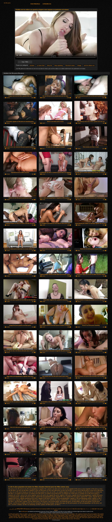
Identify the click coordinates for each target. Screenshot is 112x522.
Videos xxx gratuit (70, 514)
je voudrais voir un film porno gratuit (88, 493)
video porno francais (61, 518)
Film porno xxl (90, 515)
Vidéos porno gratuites (63, 516)
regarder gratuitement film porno (29, 498)
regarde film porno (54, 495)
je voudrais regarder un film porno (66, 492)
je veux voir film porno (40, 490)
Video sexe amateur (52, 516)
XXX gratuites (50, 515)
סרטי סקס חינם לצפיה (67, 509)
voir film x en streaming (29, 504)
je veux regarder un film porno (90, 489)
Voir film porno (7, 3)
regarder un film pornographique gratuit (80, 498)
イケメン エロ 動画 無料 (91, 509)
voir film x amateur (17, 504)
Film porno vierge (47, 514)
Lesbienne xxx (33, 516)
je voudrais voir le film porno (36, 493)
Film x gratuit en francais (81, 514)
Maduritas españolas (30, 509)
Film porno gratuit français (81, 516)
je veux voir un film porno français (17, 492)
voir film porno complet (19, 503)
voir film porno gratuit (71, 503)
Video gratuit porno (56, 517)
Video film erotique (32, 515)
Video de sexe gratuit (43, 516)
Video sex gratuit (76, 515)
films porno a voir (59, 489)
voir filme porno (49, 504)
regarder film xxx (97, 496)
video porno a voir (44, 500)
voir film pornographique (84, 503)
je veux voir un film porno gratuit (36, 492)
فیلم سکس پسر (12, 509)
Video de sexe (69, 518)
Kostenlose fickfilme (46, 509)
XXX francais (77, 518)
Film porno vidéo (95, 517)
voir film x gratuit (40, 504)
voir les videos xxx (89, 65)
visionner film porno (55, 500)
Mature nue (21, 517)
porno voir (39, 495)
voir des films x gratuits (21, 501)
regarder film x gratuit (86, 496)
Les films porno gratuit (13, 514)
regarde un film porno (65, 495)
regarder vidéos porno (33, 500)
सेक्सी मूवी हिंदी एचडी (21, 509)
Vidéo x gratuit (65, 517)
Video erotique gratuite (59, 515)
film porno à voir (22, 489)
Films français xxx (38, 514)
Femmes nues (72, 517)
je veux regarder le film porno (73, 489)
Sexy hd (49, 65)
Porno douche (55, 514)
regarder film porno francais (27, 496)
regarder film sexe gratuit (73, 496)
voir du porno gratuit (53, 501)
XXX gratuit (71, 516)
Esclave (32, 65)
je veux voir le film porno (53, 490)
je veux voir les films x (67, 490)
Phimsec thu (38, 509)
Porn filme (15, 517)
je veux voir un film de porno (81, 490)
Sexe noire (78, 517)
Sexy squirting (58, 65)
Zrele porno (31, 514)
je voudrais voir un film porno (70, 493)
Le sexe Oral (40, 65)
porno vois (45, 495)
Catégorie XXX (47, 4)
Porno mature (97, 515)
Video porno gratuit (29, 517)
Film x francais (52, 518)
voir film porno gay (60, 503)
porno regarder (32, 495)
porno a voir (24, 495)
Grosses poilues (38, 517)
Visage (79, 65)
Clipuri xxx (82, 509)
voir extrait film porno (65, 501)
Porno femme (62, 514)
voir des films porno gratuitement (90, 500)
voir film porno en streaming (33, 503)
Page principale (35, 4)
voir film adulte (76, 501)
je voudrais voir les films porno (53, 493)
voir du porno (44, 501)
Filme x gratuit (68, 515)
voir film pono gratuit (85, 501)
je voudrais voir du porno (21, 493)
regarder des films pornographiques (81, 495)
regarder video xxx (21, 500)
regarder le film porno (44, 498)
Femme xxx (27, 516)
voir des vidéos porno (34, 501)
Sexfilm (59, 509)
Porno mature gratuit (47, 517)
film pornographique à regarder (35, 489)
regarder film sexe (61, 496)
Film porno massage (41, 515)
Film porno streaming (43, 518)
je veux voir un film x (51, 492)
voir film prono (95, 503)
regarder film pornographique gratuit (45, 496)
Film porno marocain (92, 516)
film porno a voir (12, 489)
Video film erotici (76, 509)
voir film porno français (48, 503)
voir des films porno (75, 500)
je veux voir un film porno (96, 490)
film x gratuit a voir (49, 489)
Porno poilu (83, 515)
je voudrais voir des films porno (84, 492)
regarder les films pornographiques (60, 498)
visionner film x (65, 500)
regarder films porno (13, 498)
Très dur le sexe (70, 65)
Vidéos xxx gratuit (23, 514)
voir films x (57, 504)
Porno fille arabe (16, 515)
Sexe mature (21, 516)
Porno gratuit (24, 515)
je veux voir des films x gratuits (25, 490)
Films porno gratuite (92, 514)
